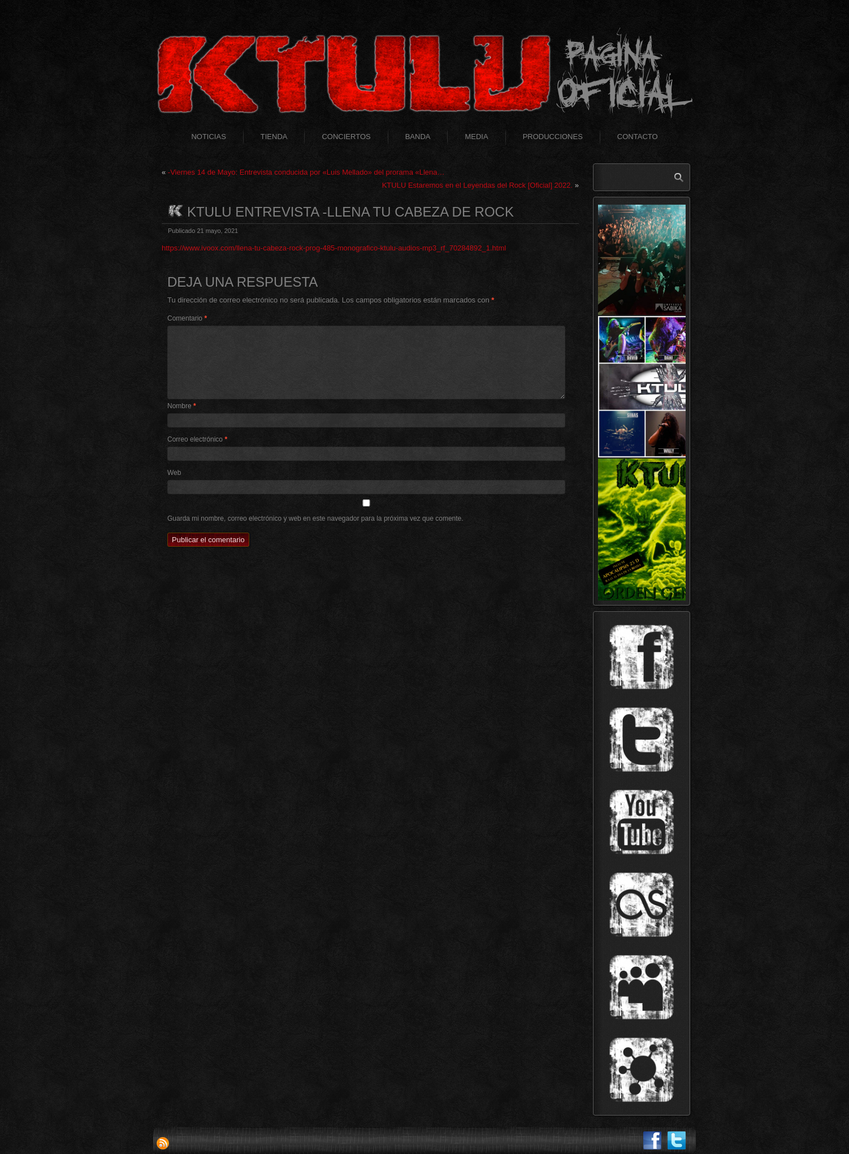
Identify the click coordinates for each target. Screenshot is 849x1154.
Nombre (181, 406)
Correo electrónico (197, 439)
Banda (418, 136)
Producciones (553, 136)
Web (174, 473)
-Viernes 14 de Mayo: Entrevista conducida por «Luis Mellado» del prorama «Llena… (306, 172)
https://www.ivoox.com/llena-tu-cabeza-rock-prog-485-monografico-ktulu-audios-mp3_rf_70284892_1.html (334, 248)
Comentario (187, 318)
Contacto (637, 136)
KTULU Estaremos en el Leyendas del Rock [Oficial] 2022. (477, 185)
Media (476, 136)
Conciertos (346, 136)
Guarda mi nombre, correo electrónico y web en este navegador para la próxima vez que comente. (315, 518)
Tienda (274, 136)
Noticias (208, 136)
